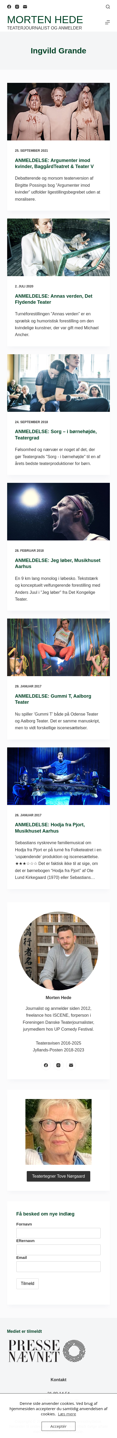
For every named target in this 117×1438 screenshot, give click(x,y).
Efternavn (25, 1240)
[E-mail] (25, 7)
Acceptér (58, 1426)
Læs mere (67, 1413)
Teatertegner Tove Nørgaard (58, 1176)
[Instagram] (17, 7)
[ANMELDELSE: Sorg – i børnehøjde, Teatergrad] (58, 383)
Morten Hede (45, 19)
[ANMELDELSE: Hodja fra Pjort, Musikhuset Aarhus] (58, 776)
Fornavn (24, 1224)
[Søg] (108, 7)
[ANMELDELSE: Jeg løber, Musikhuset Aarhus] (58, 511)
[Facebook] (9, 7)
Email (21, 1257)
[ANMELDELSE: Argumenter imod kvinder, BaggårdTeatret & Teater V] (58, 111)
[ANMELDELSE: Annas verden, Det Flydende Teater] (58, 247)
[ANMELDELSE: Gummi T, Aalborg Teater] (58, 647)
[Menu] (107, 22)
